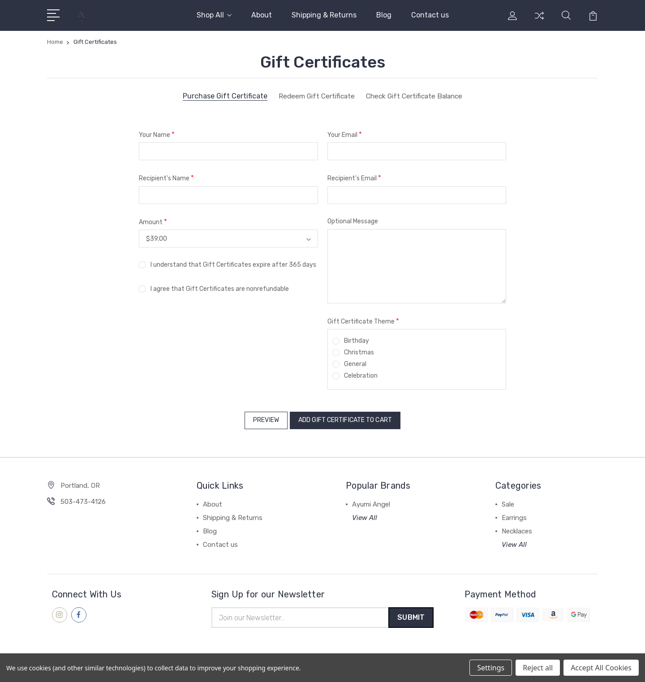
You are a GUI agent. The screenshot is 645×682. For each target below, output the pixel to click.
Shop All (214, 15)
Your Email (344, 134)
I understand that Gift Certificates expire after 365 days (233, 264)
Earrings (514, 515)
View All (364, 515)
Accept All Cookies (601, 668)
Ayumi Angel (371, 501)
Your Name (157, 134)
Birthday (356, 341)
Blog (383, 15)
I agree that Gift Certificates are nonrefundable (219, 288)
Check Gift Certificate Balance (416, 96)
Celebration (361, 375)
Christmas (359, 352)
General (355, 364)
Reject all (538, 668)
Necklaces (517, 528)
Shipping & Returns (324, 15)
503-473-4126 (83, 498)
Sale (508, 501)
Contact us (430, 15)
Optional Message (352, 221)
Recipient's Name (166, 178)
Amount (153, 221)
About (261, 15)
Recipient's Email (354, 178)
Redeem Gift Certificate (313, 96)
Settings (490, 668)
